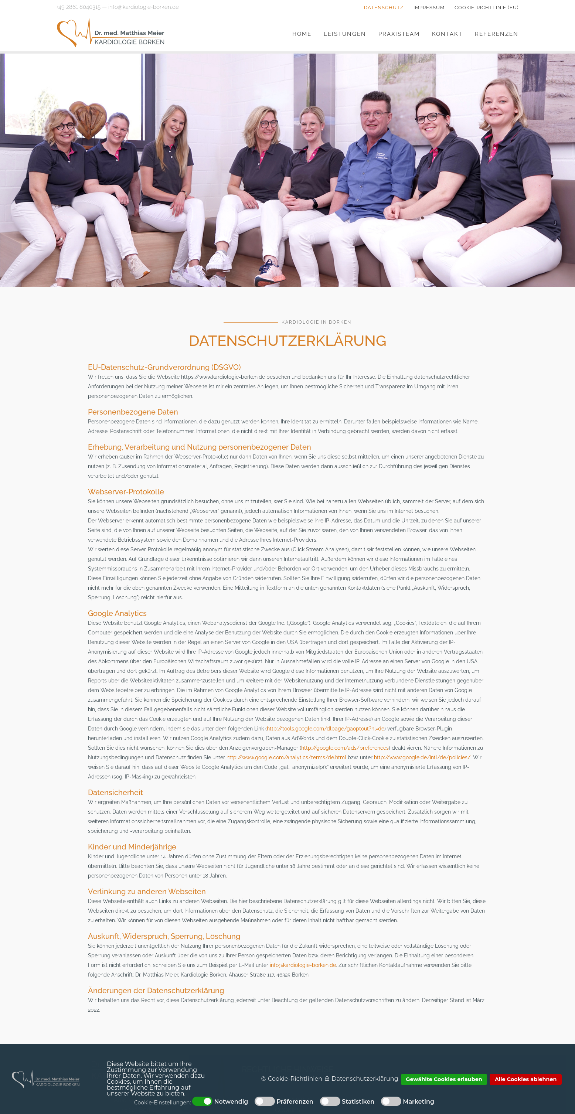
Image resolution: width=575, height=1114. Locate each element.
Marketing (418, 1102)
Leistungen (345, 34)
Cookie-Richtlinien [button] (295, 1078)
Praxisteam (399, 34)
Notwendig (231, 1102)
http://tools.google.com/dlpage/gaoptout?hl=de (325, 729)
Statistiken (358, 1102)
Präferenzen (294, 1102)
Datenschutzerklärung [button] (364, 1078)
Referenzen (496, 34)
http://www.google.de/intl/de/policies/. (423, 757)
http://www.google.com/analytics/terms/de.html (286, 757)
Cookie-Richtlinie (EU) (486, 7)
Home (302, 34)
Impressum (429, 7)
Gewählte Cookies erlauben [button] (444, 1079)
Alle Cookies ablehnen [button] (526, 1079)
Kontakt (447, 34)
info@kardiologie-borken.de (143, 7)
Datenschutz (384, 7)
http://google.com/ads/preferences (345, 748)
